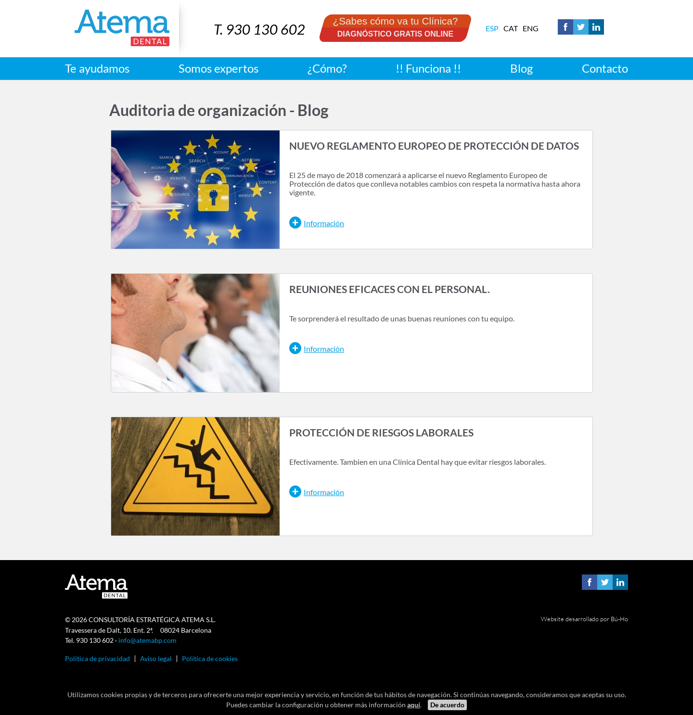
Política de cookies (210, 658)
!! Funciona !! (428, 68)
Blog (521, 68)
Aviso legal (156, 658)
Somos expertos (218, 68)
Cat (510, 28)
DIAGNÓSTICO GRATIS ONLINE (395, 34)
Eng (531, 28)
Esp (492, 28)
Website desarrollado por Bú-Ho (584, 619)
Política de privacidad (97, 658)
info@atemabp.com (147, 640)
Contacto (605, 68)
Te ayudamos (97, 68)
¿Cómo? (327, 68)
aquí (413, 705)
